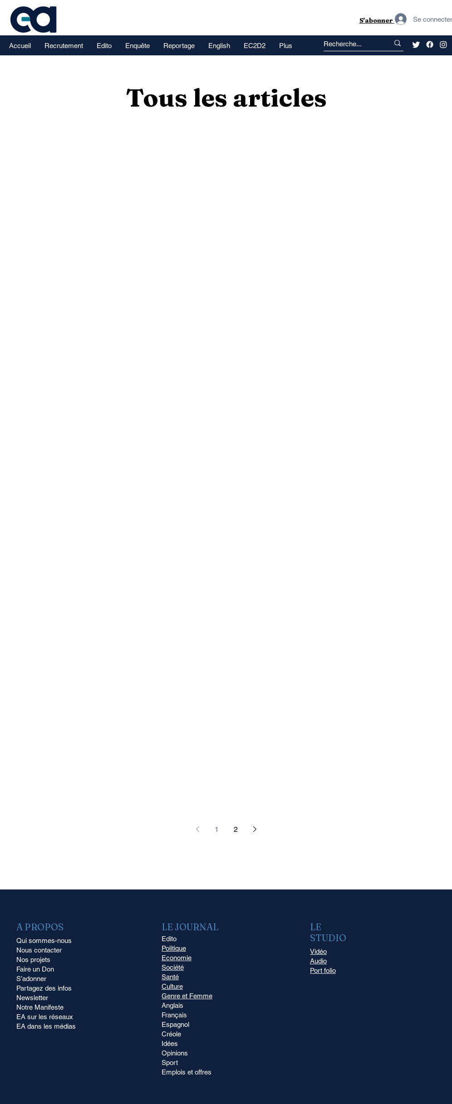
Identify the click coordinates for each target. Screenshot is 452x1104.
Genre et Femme (187, 996)
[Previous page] (197, 829)
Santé (170, 977)
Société (173, 967)
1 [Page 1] (217, 829)
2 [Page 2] (236, 829)
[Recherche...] (348, 43)
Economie (177, 958)
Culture (172, 986)
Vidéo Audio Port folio (323, 961)
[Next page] (254, 829)
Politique (174, 948)
